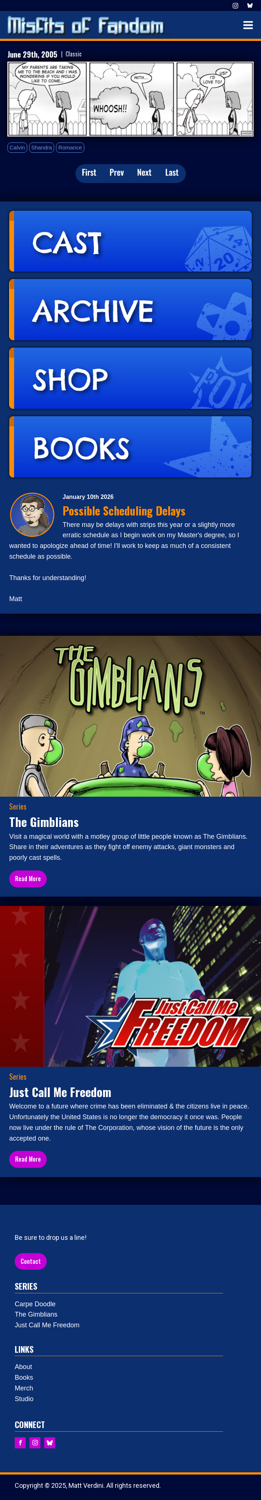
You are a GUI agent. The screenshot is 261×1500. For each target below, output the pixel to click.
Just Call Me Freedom (47, 1325)
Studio (24, 1399)
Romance (70, 147)
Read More (28, 878)
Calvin (17, 147)
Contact (31, 1261)
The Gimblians (36, 1314)
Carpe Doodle (35, 1304)
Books (24, 1377)
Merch (24, 1388)
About (23, 1366)
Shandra (41, 147)
